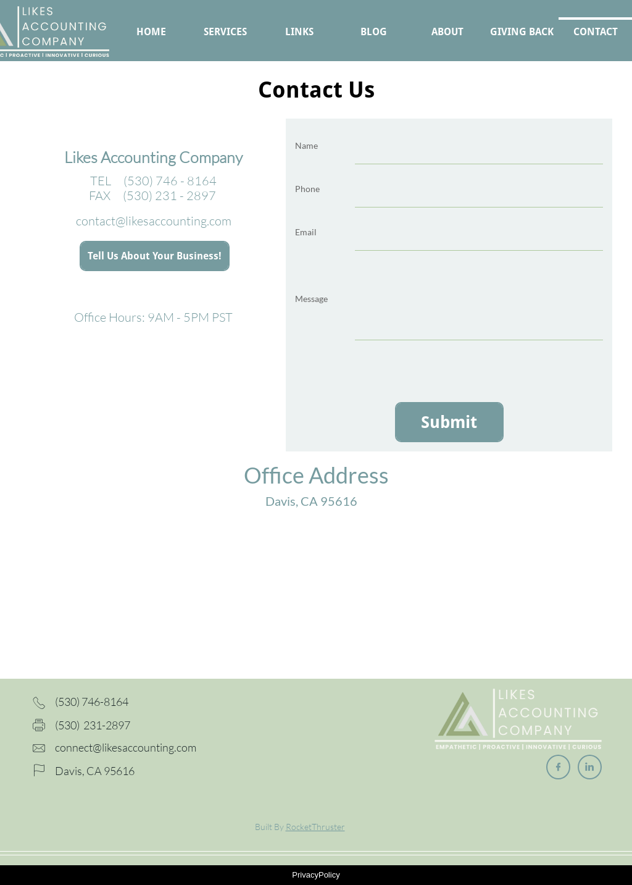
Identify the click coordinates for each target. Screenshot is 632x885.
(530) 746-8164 (91, 701)
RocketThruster (315, 826)
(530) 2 (72, 725)
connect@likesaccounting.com (125, 747)
